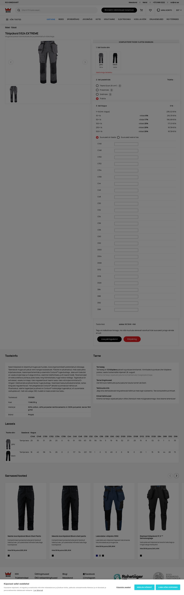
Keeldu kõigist (144, 587)
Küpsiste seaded (123, 587)
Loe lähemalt (38, 590)
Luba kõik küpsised (168, 587)
